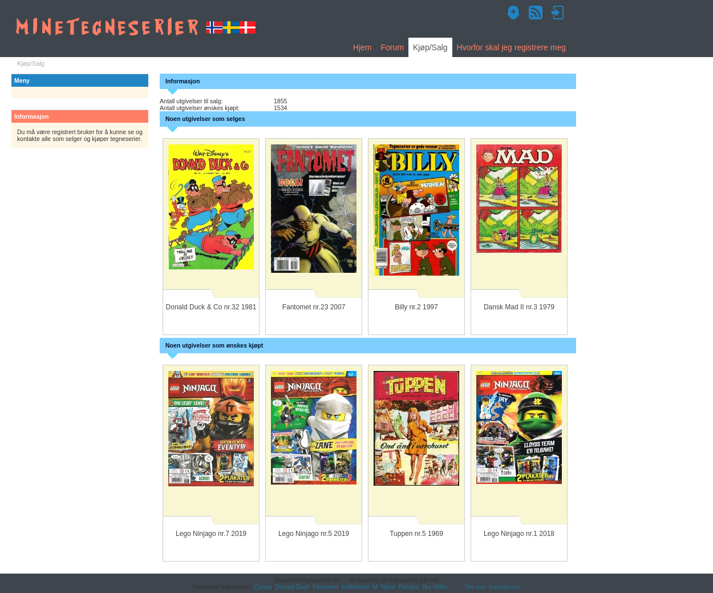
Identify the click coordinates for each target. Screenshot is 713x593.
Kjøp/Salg (430, 47)
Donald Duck (292, 586)
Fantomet (326, 586)
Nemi (388, 586)
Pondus (408, 586)
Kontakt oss (504, 586)
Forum (391, 47)
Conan (263, 586)
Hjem (362, 47)
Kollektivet (355, 586)
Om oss (475, 586)
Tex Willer (435, 586)
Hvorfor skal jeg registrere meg (511, 47)
